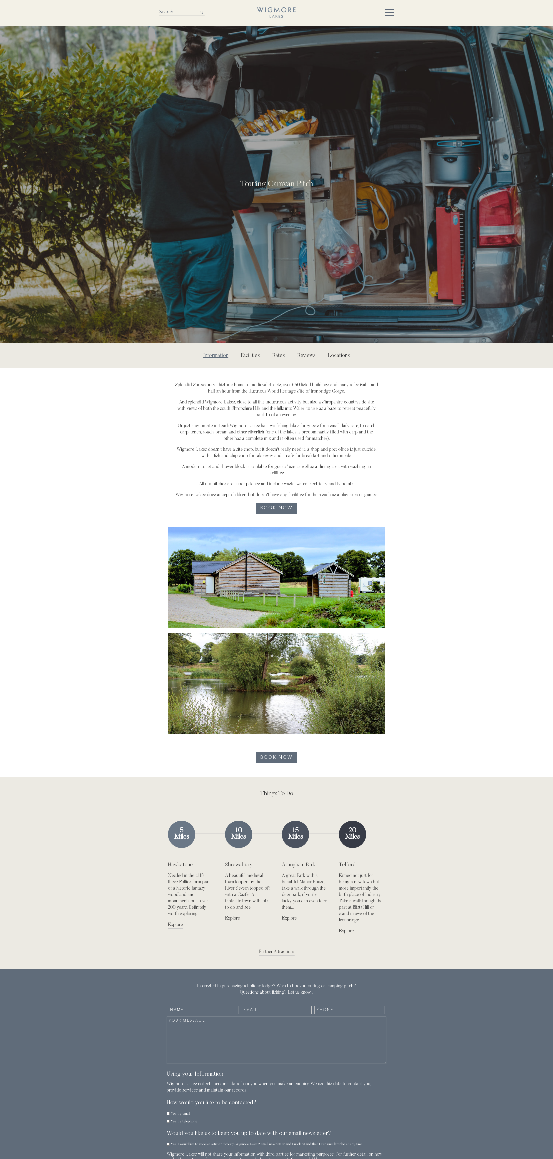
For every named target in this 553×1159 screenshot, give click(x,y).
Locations (339, 355)
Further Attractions (277, 952)
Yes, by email (180, 1114)
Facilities (250, 355)
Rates (278, 355)
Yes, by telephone (184, 1121)
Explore (175, 925)
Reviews (306, 355)
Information (215, 355)
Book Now (276, 508)
